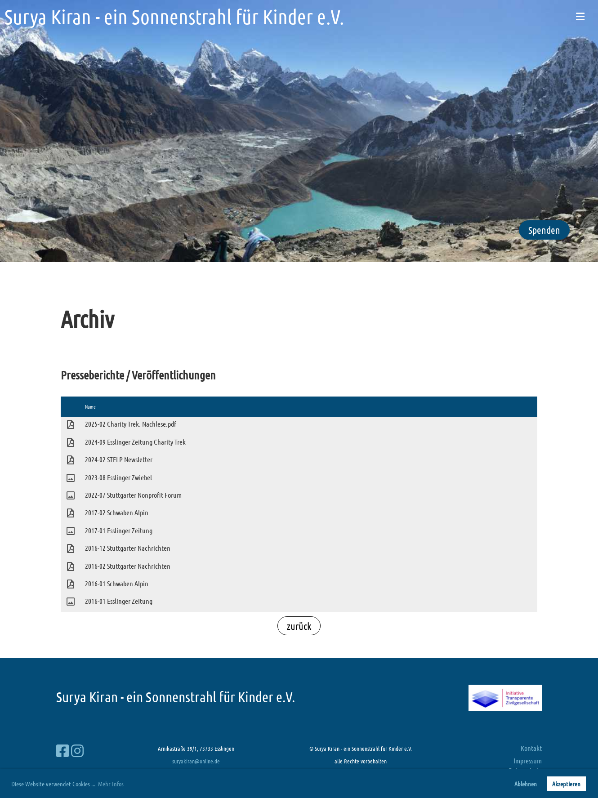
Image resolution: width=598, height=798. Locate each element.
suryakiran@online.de (196, 761)
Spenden (544, 230)
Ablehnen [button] (525, 784)
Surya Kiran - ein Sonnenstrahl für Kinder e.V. (174, 16)
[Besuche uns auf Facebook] (62, 750)
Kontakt (531, 748)
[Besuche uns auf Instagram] (77, 750)
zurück (299, 626)
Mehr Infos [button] (111, 784)
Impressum (527, 760)
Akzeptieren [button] (566, 784)
